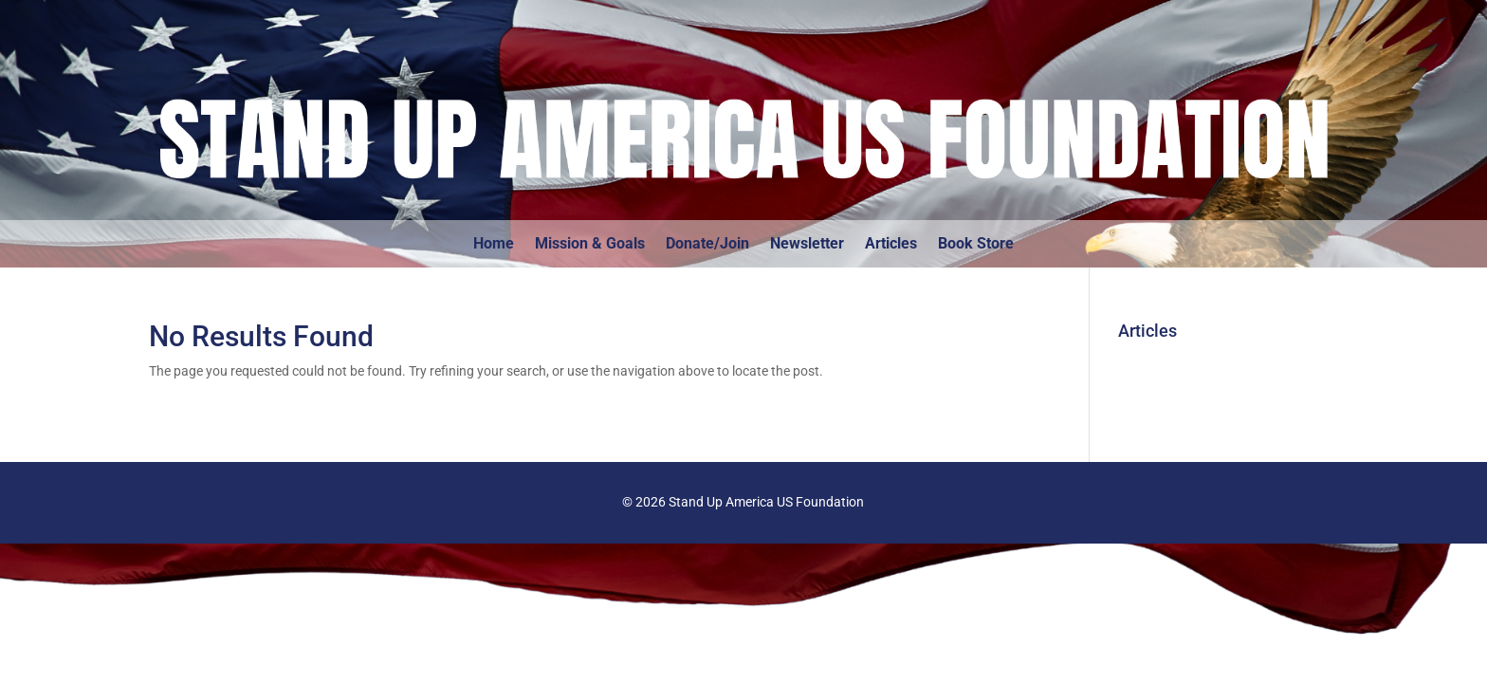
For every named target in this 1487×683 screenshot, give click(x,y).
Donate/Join (707, 244)
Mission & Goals (590, 244)
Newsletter (807, 244)
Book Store (976, 244)
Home (493, 244)
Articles (891, 244)
